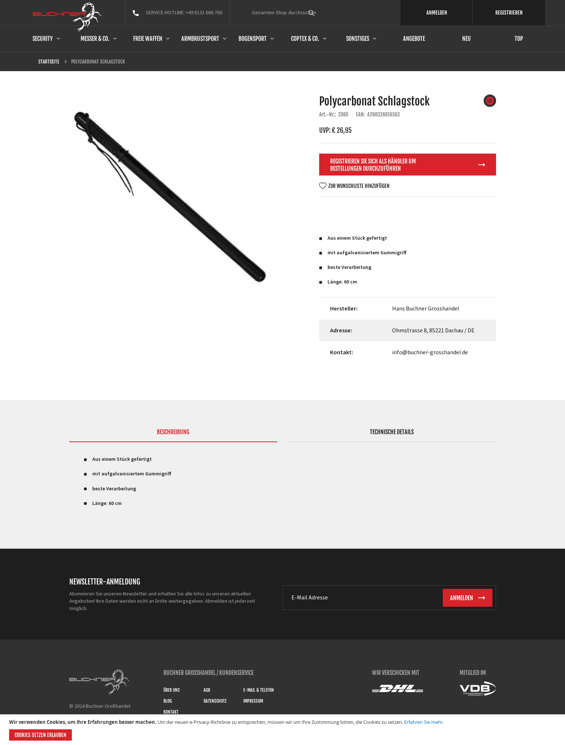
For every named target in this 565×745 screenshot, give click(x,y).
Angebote (414, 38)
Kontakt (170, 712)
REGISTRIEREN (509, 12)
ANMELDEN (436, 12)
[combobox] (325, 13)
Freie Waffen (147, 38)
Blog (167, 701)
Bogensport (253, 38)
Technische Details (392, 432)
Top (519, 38)
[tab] (173, 435)
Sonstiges (357, 38)
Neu (466, 38)
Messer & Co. (95, 38)
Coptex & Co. (305, 38)
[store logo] (67, 16)
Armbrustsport (200, 38)
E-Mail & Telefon (258, 690)
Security (42, 38)
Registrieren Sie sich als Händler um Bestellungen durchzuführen (373, 165)
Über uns (171, 690)
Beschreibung (173, 432)
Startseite (48, 62)
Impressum (253, 701)
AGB (207, 690)
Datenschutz (215, 701)
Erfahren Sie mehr (423, 722)
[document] (283, 730)
